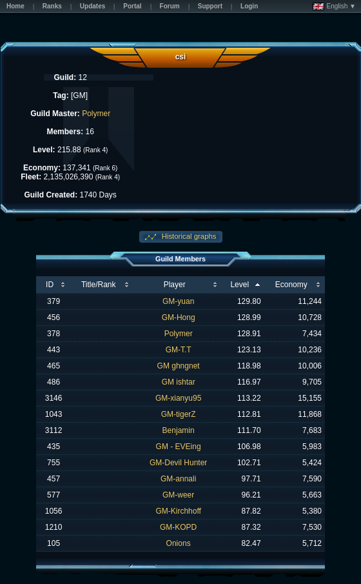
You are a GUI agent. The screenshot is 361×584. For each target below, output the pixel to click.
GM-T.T (178, 349)
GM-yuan (178, 301)
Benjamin (178, 430)
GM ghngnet (178, 365)
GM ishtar (178, 382)
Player (175, 284)
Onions (178, 543)
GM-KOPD (178, 527)
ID (50, 284)
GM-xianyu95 (178, 398)
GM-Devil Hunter (178, 462)
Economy (291, 284)
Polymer (96, 113)
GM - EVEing (178, 446)
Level (239, 284)
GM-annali (178, 478)
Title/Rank (98, 284)
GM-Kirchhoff (177, 511)
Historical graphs (188, 236)
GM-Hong (178, 317)
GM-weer (178, 494)
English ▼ (334, 6)
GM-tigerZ (178, 414)
